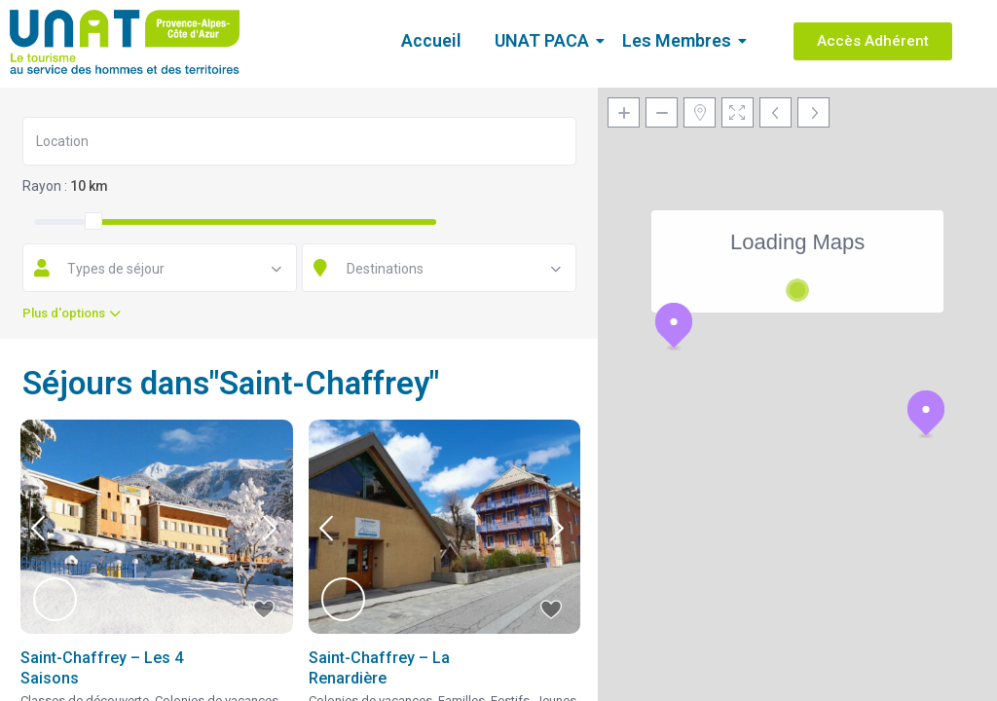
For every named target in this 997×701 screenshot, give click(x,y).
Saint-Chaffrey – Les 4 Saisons (101, 667)
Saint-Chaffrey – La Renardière (379, 667)
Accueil (431, 40)
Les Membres (680, 40)
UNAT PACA (545, 40)
